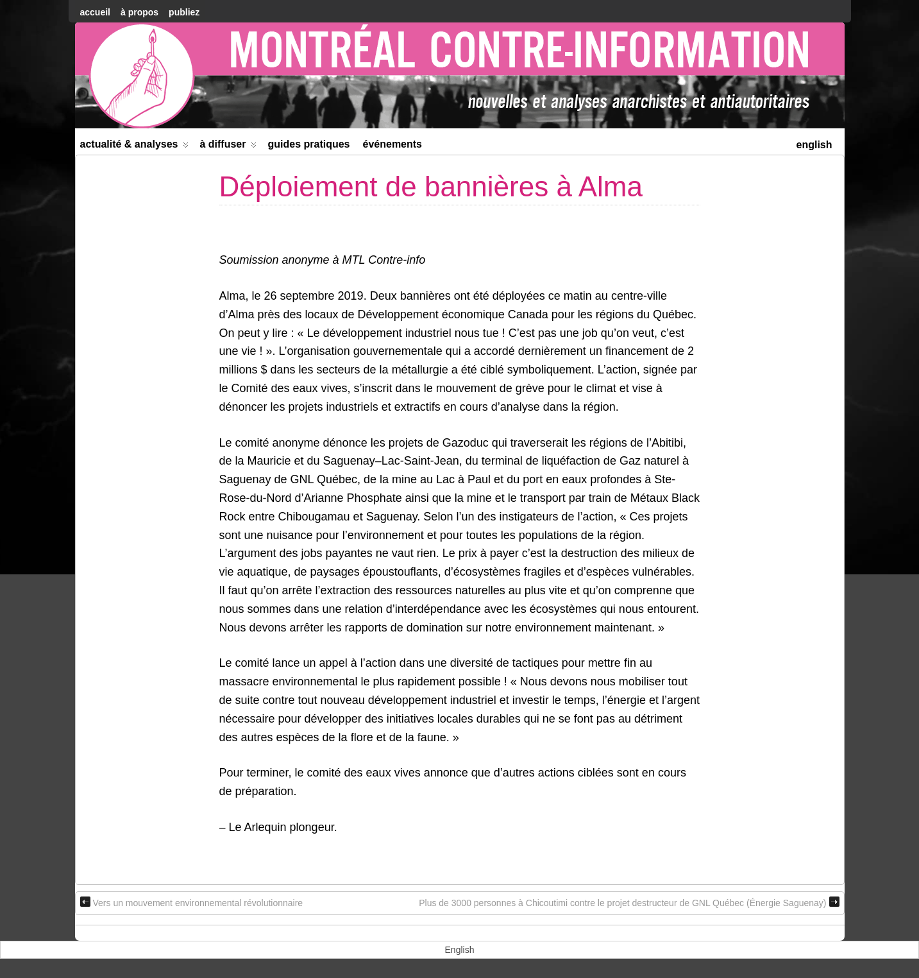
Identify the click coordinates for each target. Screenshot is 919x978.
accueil (95, 12)
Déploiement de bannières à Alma (431, 186)
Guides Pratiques (308, 144)
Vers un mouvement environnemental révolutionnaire (191, 902)
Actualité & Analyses (134, 147)
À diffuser (228, 147)
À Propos (139, 12)
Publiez (184, 12)
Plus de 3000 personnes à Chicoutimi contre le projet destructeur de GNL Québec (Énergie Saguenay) (629, 902)
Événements (393, 144)
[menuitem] (814, 143)
